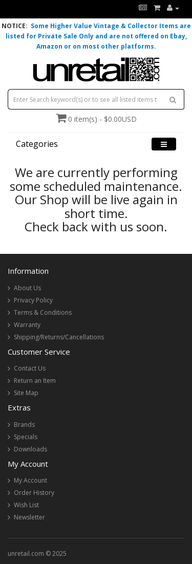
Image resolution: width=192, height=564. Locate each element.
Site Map (26, 392)
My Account (30, 480)
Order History (34, 492)
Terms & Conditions (43, 312)
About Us (27, 288)
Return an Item (35, 380)
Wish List (26, 505)
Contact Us (30, 368)
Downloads (30, 449)
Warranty (27, 324)
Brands (24, 424)
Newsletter (29, 517)
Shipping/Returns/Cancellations (59, 337)
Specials (25, 436)
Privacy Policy (33, 300)
